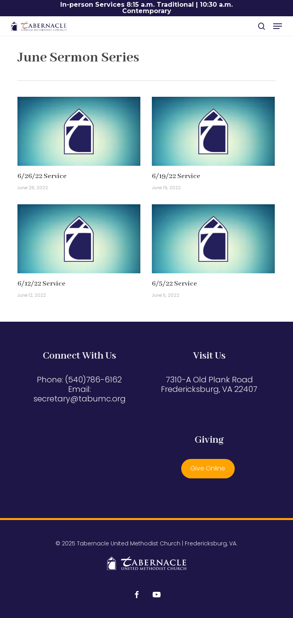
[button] (277, 26)
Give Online (207, 468)
